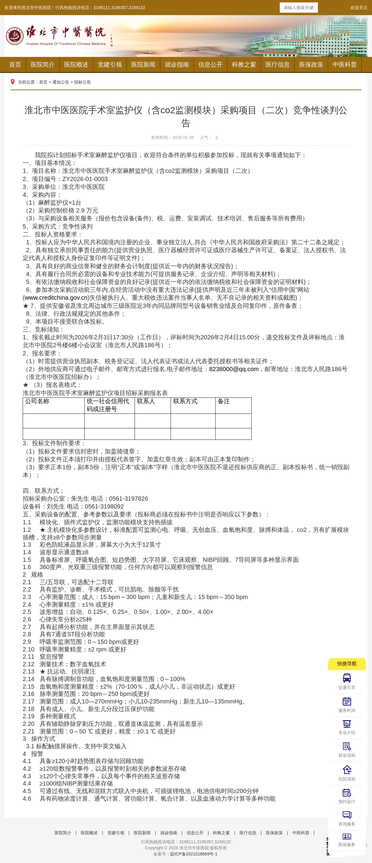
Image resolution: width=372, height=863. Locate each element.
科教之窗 (244, 64)
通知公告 (60, 82)
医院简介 (43, 64)
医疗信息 (278, 64)
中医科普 (345, 64)
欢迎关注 (359, 7)
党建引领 (110, 64)
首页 (15, 64)
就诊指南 (177, 64)
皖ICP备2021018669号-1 (193, 853)
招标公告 (82, 82)
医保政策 (311, 64)
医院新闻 (143, 64)
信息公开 (210, 64)
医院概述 (76, 64)
